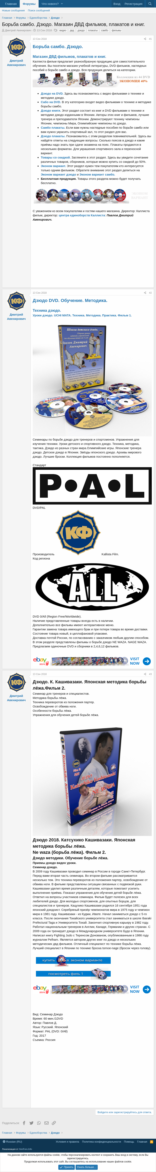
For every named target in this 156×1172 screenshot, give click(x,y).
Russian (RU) (12, 1141)
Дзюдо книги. (51, 110)
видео (63, 30)
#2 (150, 292)
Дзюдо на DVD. (52, 93)
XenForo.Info (25, 1149)
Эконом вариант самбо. (97, 174)
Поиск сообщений (39, 10)
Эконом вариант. (54, 166)
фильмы (116, 30)
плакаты (93, 30)
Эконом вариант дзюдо (58, 174)
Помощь (129, 1141)
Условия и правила (67, 1141)
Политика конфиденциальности (101, 1141)
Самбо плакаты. (53, 127)
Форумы (29, 3)
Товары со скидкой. (56, 157)
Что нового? (50, 3)
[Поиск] (150, 4)
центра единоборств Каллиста (82, 215)
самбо (104, 30)
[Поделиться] (145, 39)
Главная (11, 3)
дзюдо (81, 30)
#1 (150, 39)
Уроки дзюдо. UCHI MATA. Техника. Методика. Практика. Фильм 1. (82, 315)
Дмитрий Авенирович (18, 30)
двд (72, 30)
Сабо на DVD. (51, 102)
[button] (62, 4)
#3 (150, 674)
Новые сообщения (13, 10)
